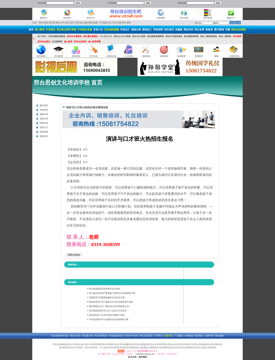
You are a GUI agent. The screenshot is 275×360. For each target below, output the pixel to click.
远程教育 (181, 56)
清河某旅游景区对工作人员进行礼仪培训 (108, 310)
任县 (67, 22)
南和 (128, 22)
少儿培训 (129, 56)
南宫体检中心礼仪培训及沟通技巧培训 (107, 315)
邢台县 (52, 22)
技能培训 (146, 56)
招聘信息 (44, 123)
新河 (124, 22)
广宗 (100, 22)
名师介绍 (44, 118)
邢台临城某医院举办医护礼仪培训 (104, 289)
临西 (105, 22)
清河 (72, 22)
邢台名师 (184, 18)
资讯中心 (91, 18)
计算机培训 (111, 56)
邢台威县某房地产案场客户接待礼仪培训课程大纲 (112, 293)
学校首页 (44, 110)
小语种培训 (234, 56)
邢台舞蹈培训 (106, 36)
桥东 (41, 22)
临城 (95, 22)
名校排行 (67, 18)
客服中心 (231, 18)
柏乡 (81, 22)
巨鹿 (119, 22)
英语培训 (76, 56)
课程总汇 (44, 18)
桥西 (46, 22)
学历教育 (58, 56)
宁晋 (76, 22)
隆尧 (91, 22)
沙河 (62, 22)
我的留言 (44, 136)
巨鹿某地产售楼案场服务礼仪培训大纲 (107, 297)
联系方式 (44, 127)
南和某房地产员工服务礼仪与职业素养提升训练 (111, 302)
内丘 (110, 22)
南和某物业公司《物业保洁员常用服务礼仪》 (110, 306)
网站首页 (44, 105)
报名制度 (44, 132)
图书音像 (207, 18)
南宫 (57, 22)
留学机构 (41, 56)
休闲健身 (164, 56)
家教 (216, 56)
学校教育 (199, 56)
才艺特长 (93, 56)
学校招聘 (160, 18)
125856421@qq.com (145, 354)
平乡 (114, 22)
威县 (86, 22)
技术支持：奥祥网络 (137, 357)
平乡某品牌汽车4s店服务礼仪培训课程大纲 (109, 319)
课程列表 (44, 114)
